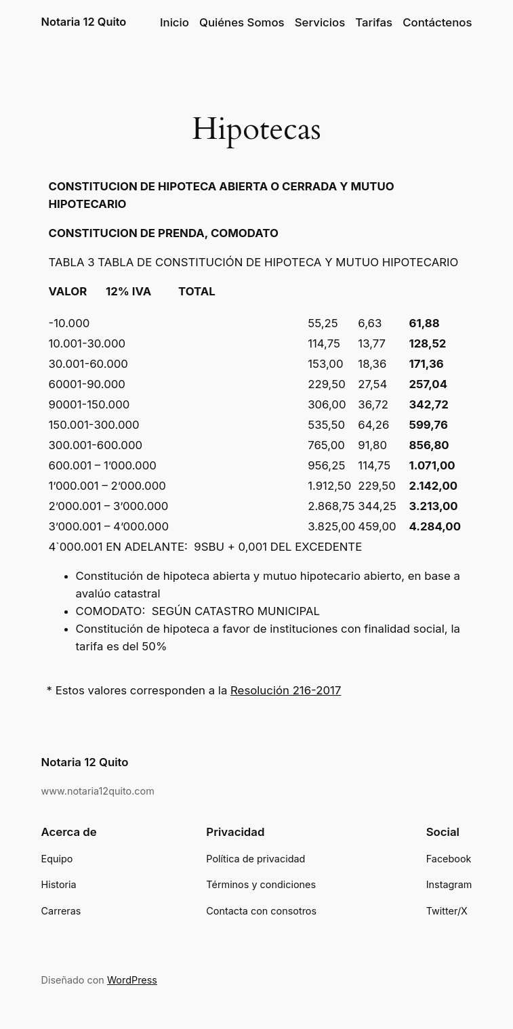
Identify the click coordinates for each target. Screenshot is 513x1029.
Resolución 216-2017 (285, 690)
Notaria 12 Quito (84, 21)
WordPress (132, 980)
